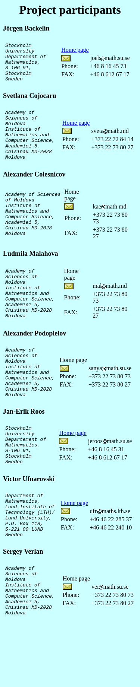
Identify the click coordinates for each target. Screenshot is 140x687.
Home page (74, 54)
